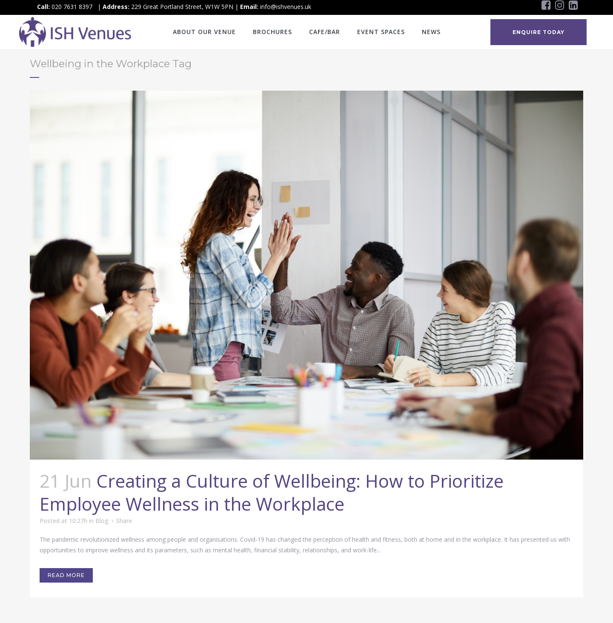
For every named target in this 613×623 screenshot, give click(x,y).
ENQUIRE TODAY (538, 32)
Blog (102, 521)
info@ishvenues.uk (285, 7)
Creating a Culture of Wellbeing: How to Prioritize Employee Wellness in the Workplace (272, 492)
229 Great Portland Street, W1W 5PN (182, 7)
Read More (66, 575)
